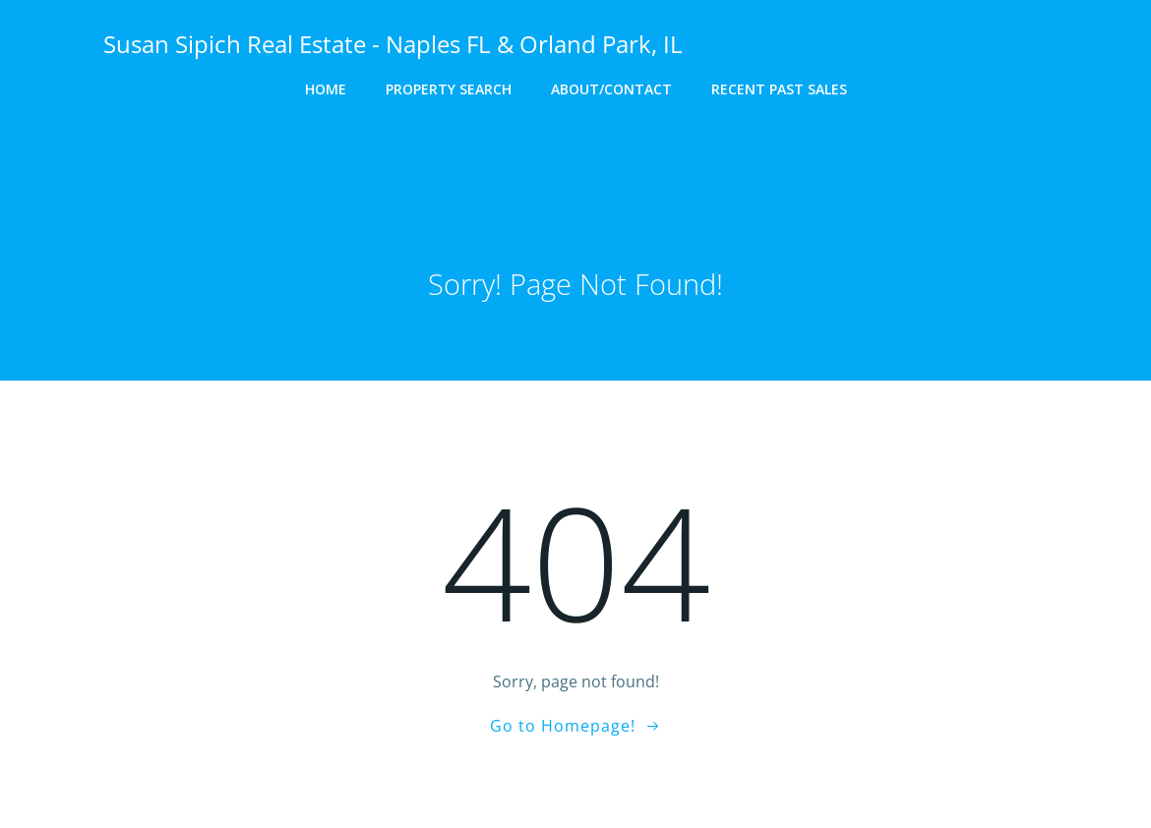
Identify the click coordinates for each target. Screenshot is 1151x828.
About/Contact (611, 89)
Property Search (449, 89)
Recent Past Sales (779, 89)
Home (325, 89)
